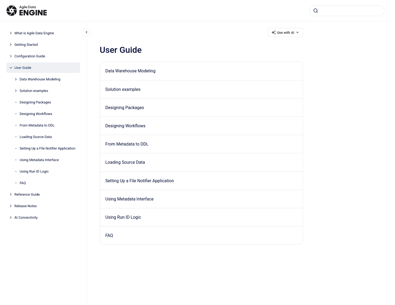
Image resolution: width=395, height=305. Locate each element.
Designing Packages (35, 102)
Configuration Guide (29, 56)
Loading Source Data (36, 137)
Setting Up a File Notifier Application (47, 148)
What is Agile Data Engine (34, 33)
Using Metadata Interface (39, 160)
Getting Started (26, 45)
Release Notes (25, 206)
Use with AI (285, 32)
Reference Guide (27, 194)
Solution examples (34, 91)
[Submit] (315, 10)
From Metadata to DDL (37, 125)
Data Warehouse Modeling (40, 79)
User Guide (22, 68)
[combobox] (347, 11)
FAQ (23, 183)
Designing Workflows (36, 114)
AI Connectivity (26, 217)
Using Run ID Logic (34, 171)
